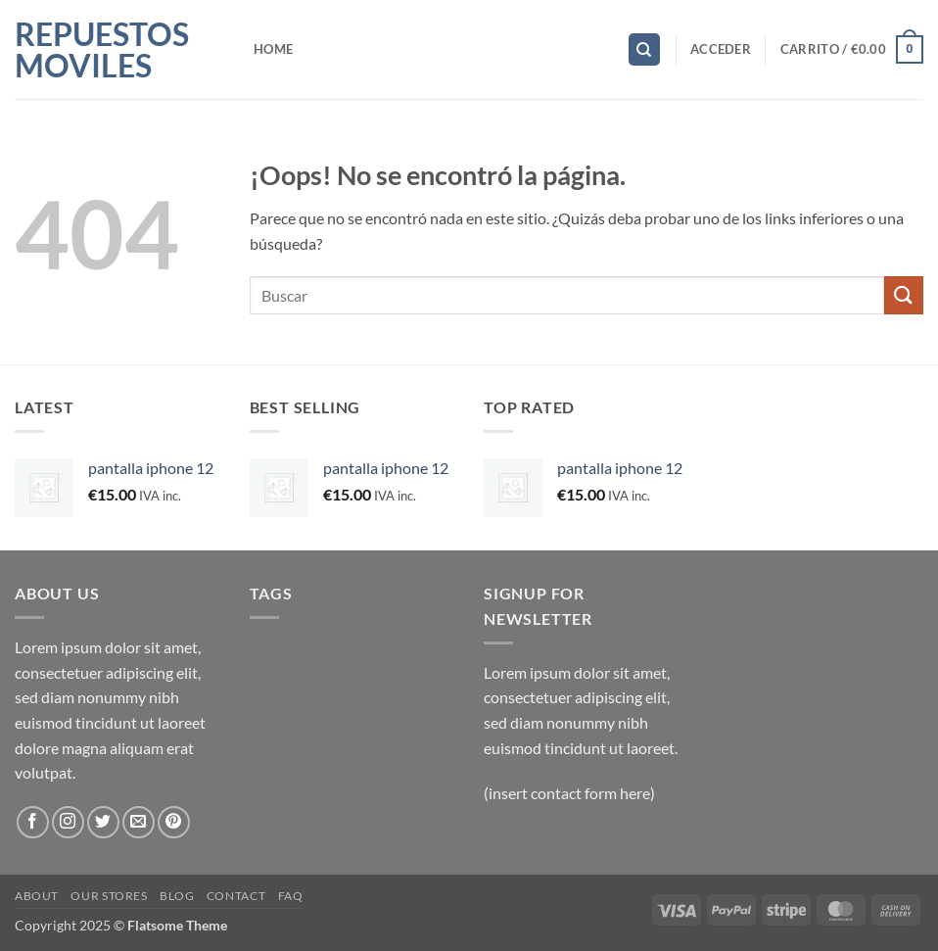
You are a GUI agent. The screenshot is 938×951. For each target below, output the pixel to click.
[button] (720, 49)
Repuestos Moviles (102, 50)
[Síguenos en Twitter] (103, 822)
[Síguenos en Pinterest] (174, 822)
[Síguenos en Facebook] (33, 822)
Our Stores (108, 895)
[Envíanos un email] (138, 822)
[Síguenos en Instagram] (68, 822)
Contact (236, 895)
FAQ (291, 895)
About (37, 895)
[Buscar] (644, 49)
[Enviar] (903, 295)
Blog (177, 895)
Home (273, 49)
